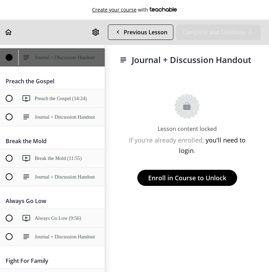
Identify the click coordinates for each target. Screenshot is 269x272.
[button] (9, 32)
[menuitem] (96, 32)
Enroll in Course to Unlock (187, 178)
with (134, 9)
